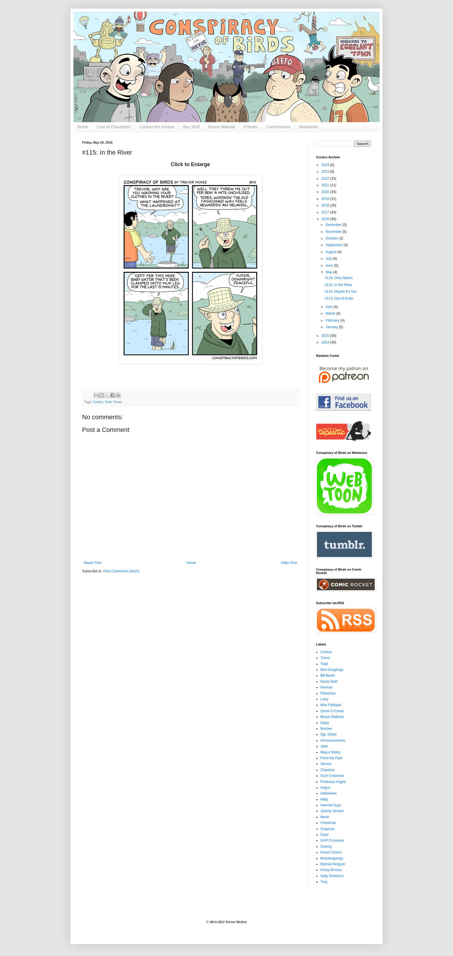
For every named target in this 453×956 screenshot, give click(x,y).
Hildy (324, 799)
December (334, 225)
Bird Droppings (331, 670)
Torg (323, 882)
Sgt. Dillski (328, 734)
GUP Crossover (332, 840)
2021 (326, 185)
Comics (98, 402)
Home (82, 127)
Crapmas (327, 829)
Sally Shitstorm (332, 876)
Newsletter (308, 127)
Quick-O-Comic (332, 711)
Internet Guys (330, 805)
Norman (326, 687)
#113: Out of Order (339, 298)
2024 (326, 165)
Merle (324, 817)
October (332, 238)
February (333, 320)
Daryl (324, 835)
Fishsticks (328, 693)
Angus (325, 788)
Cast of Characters (114, 127)
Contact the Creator (156, 127)
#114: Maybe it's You (341, 291)
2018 (326, 205)
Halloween (328, 793)
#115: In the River (338, 285)
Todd (108, 402)
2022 (326, 179)
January (332, 327)
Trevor (117, 402)
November (334, 232)
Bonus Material (221, 127)
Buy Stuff (191, 127)
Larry (324, 699)
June (330, 265)
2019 (326, 199)
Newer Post (92, 563)
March (331, 313)
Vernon (325, 764)
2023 (326, 172)
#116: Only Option (339, 278)
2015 (326, 336)
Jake (324, 746)
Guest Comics (331, 852)
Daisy (324, 723)
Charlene (327, 770)
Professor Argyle (333, 782)
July (329, 259)
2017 (326, 212)
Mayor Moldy (330, 752)
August (331, 252)
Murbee (326, 729)
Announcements (333, 740)
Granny (326, 846)
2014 (326, 342)
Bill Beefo (327, 675)
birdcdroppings (331, 858)
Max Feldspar (330, 705)
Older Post (289, 563)
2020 (326, 192)
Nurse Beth (329, 682)
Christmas (328, 823)
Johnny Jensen (332, 811)
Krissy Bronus (331, 870)
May (329, 272)
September (335, 245)
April (329, 307)
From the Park (331, 758)
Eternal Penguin (332, 864)
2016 (326, 219)
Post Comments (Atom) (121, 571)
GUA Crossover (332, 776)
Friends (250, 127)
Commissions (278, 127)
